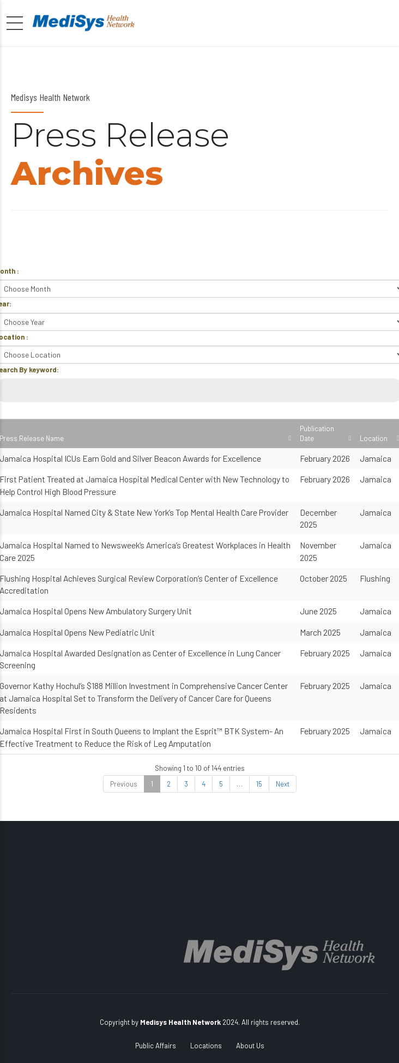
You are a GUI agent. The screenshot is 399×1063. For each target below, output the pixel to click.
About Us (250, 1045)
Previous (123, 784)
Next (282, 784)
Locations (206, 1045)
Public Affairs (155, 1045)
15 (259, 784)
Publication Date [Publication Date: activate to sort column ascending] (317, 433)
